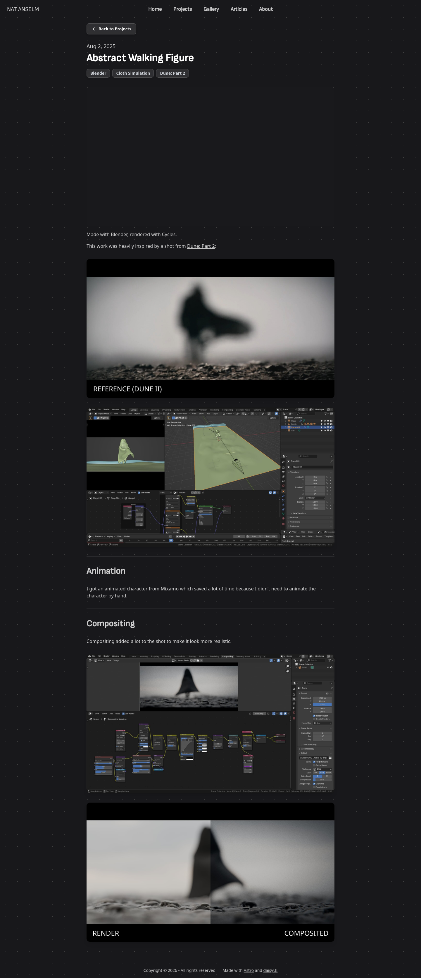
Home (155, 9)
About (266, 9)
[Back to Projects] (111, 28)
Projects (182, 9)
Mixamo (170, 588)
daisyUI (270, 970)
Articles (239, 9)
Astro (249, 970)
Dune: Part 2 (201, 246)
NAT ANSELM (23, 9)
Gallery (211, 9)
